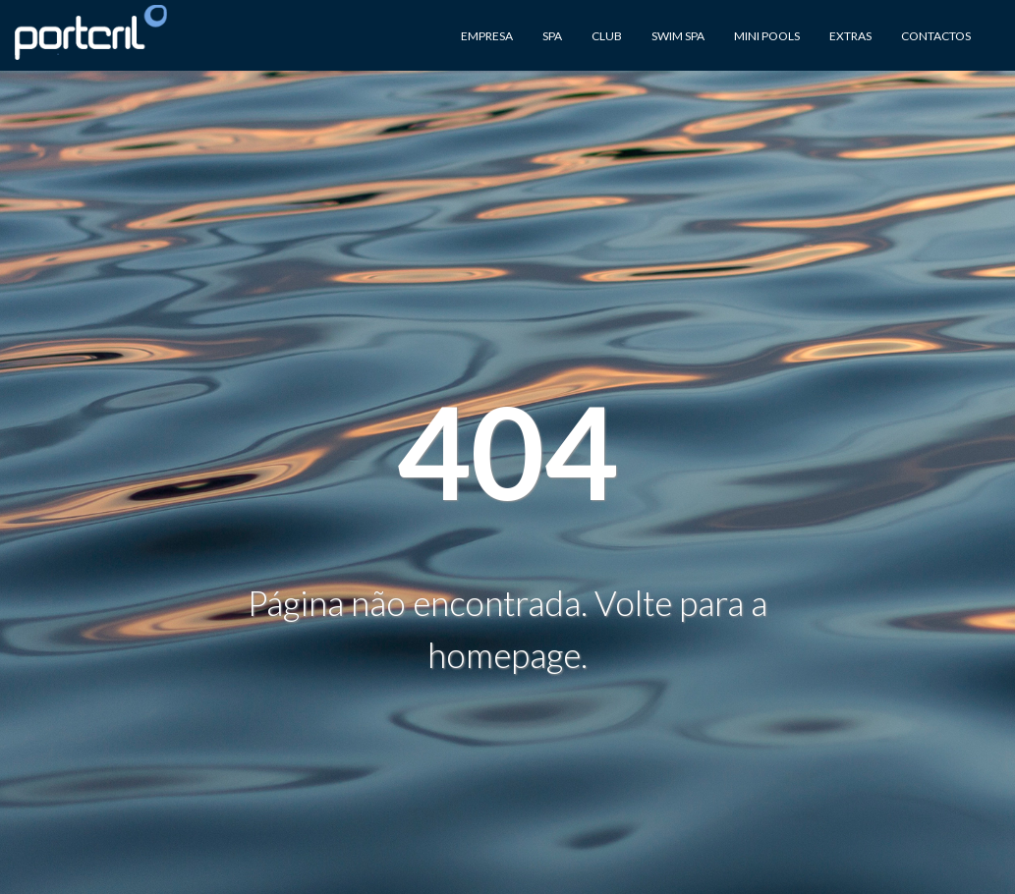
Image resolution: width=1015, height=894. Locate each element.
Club (607, 35)
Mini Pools (767, 35)
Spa (552, 35)
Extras (850, 35)
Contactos (936, 35)
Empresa (487, 35)
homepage (504, 654)
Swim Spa (678, 35)
